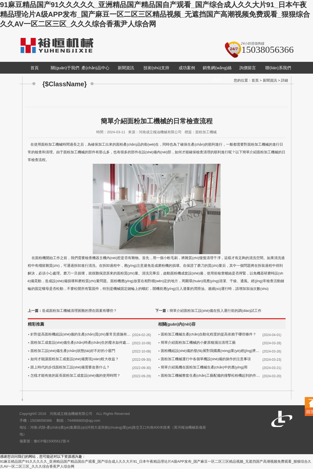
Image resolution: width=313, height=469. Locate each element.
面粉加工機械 (52, 144)
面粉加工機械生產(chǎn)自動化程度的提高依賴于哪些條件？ (208, 334)
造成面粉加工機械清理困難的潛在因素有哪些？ (79, 311)
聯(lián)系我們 (278, 67)
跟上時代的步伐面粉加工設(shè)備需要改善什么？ (70, 367)
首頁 (34, 67)
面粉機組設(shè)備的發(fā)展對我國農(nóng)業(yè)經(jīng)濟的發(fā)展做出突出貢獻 (227, 351)
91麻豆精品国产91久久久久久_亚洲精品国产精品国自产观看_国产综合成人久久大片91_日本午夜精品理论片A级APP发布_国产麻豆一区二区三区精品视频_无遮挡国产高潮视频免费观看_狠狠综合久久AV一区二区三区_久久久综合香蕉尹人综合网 (155, 14)
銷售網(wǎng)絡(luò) (217, 73)
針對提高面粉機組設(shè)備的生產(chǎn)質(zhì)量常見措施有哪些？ (84, 334)
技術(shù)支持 (156, 67)
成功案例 (187, 67)
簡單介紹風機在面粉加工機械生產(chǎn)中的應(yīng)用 (204, 367)
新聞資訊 (126, 67)
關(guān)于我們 (65, 67)
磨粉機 (163, 265)
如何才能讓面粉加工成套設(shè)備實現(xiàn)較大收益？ (74, 359)
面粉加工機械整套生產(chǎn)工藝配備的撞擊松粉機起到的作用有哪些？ (217, 375)
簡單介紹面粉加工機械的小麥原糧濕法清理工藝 (198, 342)
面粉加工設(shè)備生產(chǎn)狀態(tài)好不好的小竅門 (72, 351)
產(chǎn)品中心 (95, 67)
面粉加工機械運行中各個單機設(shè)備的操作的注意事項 (206, 359)
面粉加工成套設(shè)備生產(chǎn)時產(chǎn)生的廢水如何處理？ (82, 342)
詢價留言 (247, 67)
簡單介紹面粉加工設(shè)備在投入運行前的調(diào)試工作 (216, 311)
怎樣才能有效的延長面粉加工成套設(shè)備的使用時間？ (75, 375)
